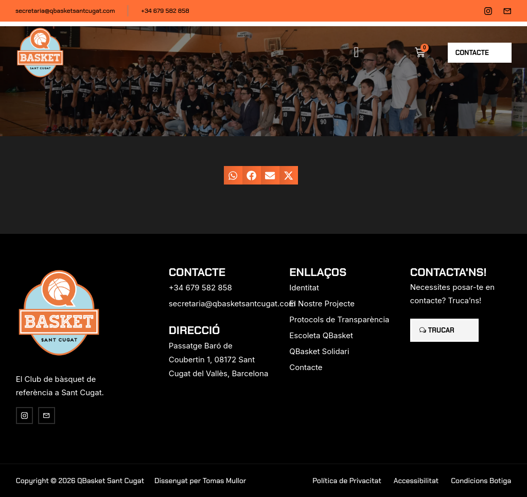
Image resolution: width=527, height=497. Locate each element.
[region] (134, 416)
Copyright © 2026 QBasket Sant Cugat (80, 480)
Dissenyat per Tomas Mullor (200, 480)
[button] (356, 52)
